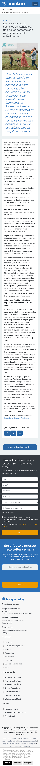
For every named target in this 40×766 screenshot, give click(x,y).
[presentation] (18, 576)
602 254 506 (7, 633)
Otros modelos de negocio (20, 746)
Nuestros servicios (11, 709)
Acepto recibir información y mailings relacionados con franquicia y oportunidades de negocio (21, 519)
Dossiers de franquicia (28, 743)
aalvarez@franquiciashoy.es (13, 620)
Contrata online (10, 716)
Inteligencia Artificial (12, 699)
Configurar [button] (27, 763)
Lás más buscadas (11, 695)
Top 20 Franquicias (11, 688)
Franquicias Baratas (11, 692)
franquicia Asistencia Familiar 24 (16, 418)
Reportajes (8, 653)
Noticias (7, 649)
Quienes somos (25, 738)
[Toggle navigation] (35, 4)
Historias (7, 660)
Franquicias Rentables (12, 681)
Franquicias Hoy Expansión (14, 713)
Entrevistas (8, 657)
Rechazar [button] (17, 763)
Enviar (20, 533)
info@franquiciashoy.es (11, 609)
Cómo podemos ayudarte (27, 741)
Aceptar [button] (7, 763)
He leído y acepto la (20, 525)
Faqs (6, 667)
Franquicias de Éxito (12, 685)
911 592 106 (6, 611)
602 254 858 (7, 623)
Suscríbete (20, 585)
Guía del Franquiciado (12, 664)
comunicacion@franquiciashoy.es (15, 630)
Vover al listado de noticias (20, 447)
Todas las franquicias (12, 677)
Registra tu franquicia (11, 743)
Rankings (7, 642)
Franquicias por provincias (14, 646)
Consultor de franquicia (10, 738)
